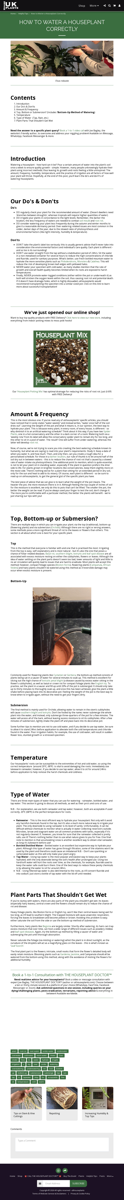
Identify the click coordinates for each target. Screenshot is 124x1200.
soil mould (84, 220)
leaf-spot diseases (24, 931)
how (23, 1060)
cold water (28, 1055)
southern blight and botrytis (36, 712)
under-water (48, 1051)
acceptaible (53, 1077)
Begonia (47, 926)
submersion (35, 1073)
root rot (99, 220)
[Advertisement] (62, 1026)
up (13, 1073)
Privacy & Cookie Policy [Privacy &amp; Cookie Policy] (80, 1193)
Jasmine (75, 954)
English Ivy (101, 683)
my (29, 1064)
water (36, 1060)
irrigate (55, 1060)
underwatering (33, 1069)
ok (13, 1082)
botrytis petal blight (52, 680)
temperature (23, 1082)
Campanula (96, 564)
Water (52, 1055)
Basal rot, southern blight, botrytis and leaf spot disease (75, 553)
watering (53, 1064)
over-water (34, 1051)
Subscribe (78, 1183)
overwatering (17, 1069)
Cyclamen (59, 675)
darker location (58, 456)
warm (41, 1082)
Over (61, 1055)
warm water (42, 1055)
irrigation (16, 1064)
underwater (62, 1051)
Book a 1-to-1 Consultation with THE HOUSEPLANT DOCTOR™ (62, 974)
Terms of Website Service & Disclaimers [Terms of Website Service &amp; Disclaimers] (49, 1193)
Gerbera (71, 675)
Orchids (55, 527)
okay (36, 1077)
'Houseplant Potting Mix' (30, 391)
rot (44, 1069)
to (29, 1060)
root (51, 1069)
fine (62, 1077)
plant (14, 1051)
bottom (59, 1069)
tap (13, 1077)
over (36, 1064)
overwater (16, 1055)
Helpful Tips (23, 13)
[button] (104, 5)
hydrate (45, 1060)
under (43, 1064)
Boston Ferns (63, 564)
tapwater (27, 1077)
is (19, 1077)
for (43, 1077)
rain (65, 1073)
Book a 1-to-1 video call (72, 130)
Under (14, 1060)
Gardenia (65, 954)
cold (34, 1082)
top (58, 1073)
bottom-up (22, 1073)
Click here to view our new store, (83, 317)
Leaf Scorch (17, 945)
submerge (48, 1073)
